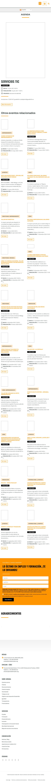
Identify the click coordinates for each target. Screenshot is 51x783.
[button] (40, 3)
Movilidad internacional (8, 726)
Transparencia (5, 701)
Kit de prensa (5, 748)
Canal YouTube (6, 746)
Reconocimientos (6, 687)
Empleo (4, 714)
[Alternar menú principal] (45, 4)
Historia (4, 684)
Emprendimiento (6, 719)
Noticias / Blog (5, 739)
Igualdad (4, 698)
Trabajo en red (5, 694)
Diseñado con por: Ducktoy (38, 774)
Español (23, 10)
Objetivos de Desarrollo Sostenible (11, 696)
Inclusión (4, 721)
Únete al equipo (6, 689)
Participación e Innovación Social (10, 723)
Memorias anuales (6, 741)
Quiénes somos (6, 682)
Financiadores (5, 703)
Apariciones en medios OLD (9, 744)
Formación (4, 716)
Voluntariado (5, 691)
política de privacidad (19, 594)
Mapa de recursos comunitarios (10, 728)
